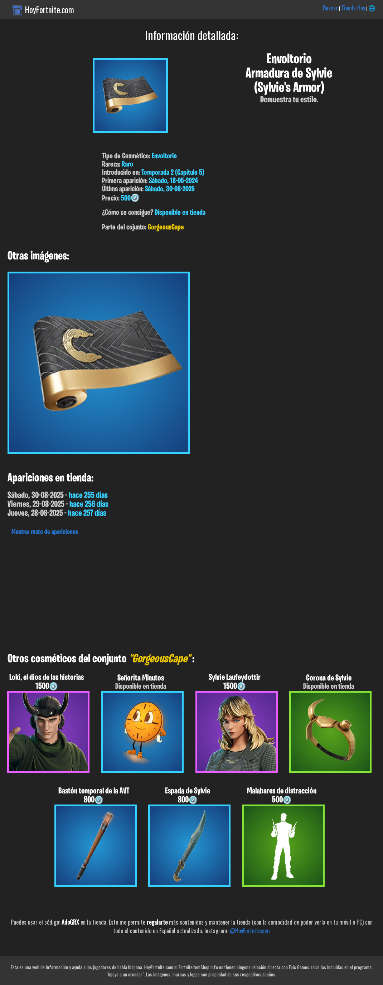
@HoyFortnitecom (250, 930)
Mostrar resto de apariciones (44, 532)
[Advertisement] (191, 592)
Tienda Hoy (353, 8)
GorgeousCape (166, 227)
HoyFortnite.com (49, 10)
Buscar (330, 8)
